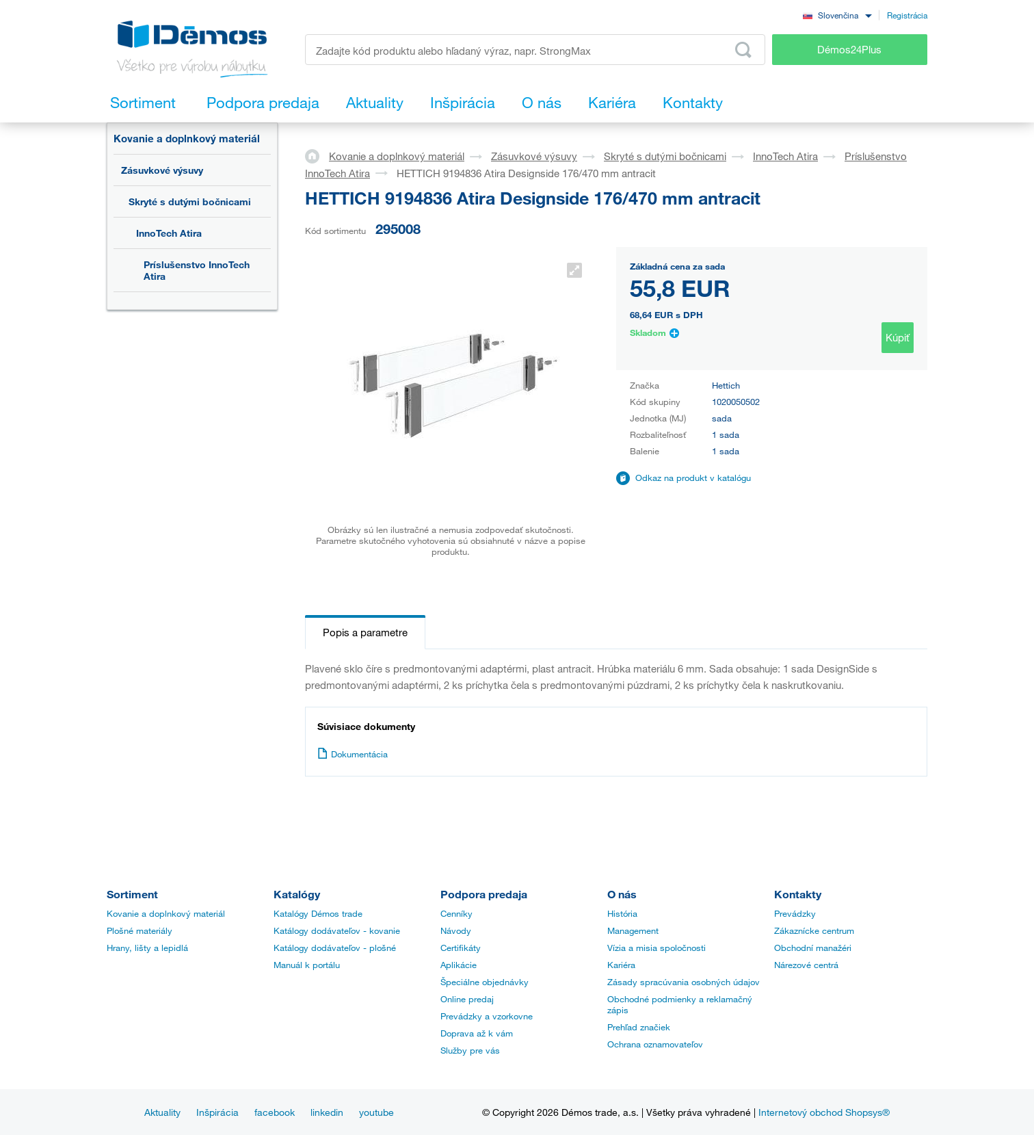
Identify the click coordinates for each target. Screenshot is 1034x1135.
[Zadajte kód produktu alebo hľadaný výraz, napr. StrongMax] (535, 49)
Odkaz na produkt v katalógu (693, 477)
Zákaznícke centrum (814, 930)
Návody (455, 930)
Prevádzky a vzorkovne (486, 1015)
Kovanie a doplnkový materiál (187, 138)
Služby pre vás (470, 1050)
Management (633, 930)
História (622, 913)
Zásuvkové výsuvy (162, 170)
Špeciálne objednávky (484, 981)
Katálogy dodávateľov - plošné (335, 947)
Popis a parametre (365, 632)
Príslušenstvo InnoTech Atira (197, 270)
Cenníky (456, 913)
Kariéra (621, 964)
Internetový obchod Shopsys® (824, 1112)
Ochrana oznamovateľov (655, 1044)
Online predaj (467, 998)
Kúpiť (898, 337)
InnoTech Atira (169, 233)
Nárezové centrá (806, 964)
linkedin (326, 1112)
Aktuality (162, 1112)
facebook (274, 1112)
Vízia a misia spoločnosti (656, 947)
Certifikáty (460, 947)
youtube (376, 1112)
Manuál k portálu (307, 964)
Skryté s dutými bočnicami (190, 201)
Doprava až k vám (476, 1033)
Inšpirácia (217, 1112)
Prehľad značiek (638, 1026)
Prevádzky (795, 913)
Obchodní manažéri (812, 947)
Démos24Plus (849, 49)
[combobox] (837, 14)
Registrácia (907, 15)
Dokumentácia (352, 753)
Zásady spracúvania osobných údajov (683, 981)
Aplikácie (458, 964)
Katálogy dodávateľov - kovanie (337, 930)
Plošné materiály (139, 930)
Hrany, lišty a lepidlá (147, 947)
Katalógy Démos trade (318, 913)
